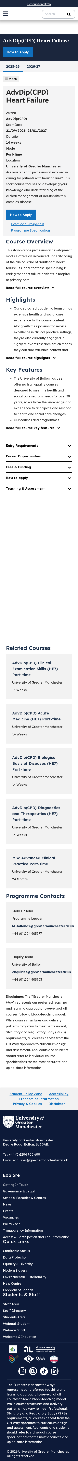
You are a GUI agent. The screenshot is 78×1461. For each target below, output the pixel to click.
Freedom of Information (39, 1099)
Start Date (14, 125)
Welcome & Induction (19, 1337)
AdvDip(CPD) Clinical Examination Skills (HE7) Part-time (35, 668)
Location (13, 160)
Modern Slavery (15, 1270)
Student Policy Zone (26, 1094)
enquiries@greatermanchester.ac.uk (41, 972)
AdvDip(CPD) (16, 119)
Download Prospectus (27, 224)
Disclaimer (57, 1104)
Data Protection (15, 1257)
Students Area (14, 1317)
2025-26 (13, 66)
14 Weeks (19, 734)
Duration (13, 137)
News (7, 1204)
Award (11, 113)
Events (8, 1211)
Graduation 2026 (39, 4)
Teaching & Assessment (25, 488)
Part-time (14, 154)
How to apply (17, 478)
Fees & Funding (18, 467)
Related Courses (28, 648)
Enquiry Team (22, 957)
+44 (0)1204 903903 (27, 979)
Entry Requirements (22, 445)
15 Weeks (19, 690)
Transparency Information (23, 1230)
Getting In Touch (15, 1185)
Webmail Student (16, 1324)
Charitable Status (16, 1251)
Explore (11, 1175)
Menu (11, 79)
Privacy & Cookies (27, 1104)
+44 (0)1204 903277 (27, 934)
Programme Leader (27, 918)
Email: (35, 1160)
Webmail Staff (14, 1330)
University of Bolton (27, 964)
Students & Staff (21, 1294)
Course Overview (29, 241)
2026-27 (33, 66)
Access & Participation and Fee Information (36, 1237)
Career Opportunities (23, 456)
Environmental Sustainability (24, 1277)
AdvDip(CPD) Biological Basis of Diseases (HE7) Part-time (35, 763)
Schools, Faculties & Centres (24, 1198)
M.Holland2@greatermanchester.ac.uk (43, 926)
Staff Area (11, 1304)
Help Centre (12, 1283)
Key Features (24, 369)
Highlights (20, 299)
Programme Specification (30, 230)
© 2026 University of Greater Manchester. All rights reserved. (38, 1454)
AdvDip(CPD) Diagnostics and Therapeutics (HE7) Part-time (36, 813)
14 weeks (13, 142)
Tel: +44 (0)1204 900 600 (21, 1154)
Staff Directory (14, 1311)
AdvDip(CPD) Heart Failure (36, 41)
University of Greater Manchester (33, 166)
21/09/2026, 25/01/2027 (26, 131)
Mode (10, 148)
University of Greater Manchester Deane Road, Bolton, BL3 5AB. (28, 1142)
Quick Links (16, 1241)
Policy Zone (11, 1224)
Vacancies (11, 1217)
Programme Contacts (35, 896)
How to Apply (18, 52)
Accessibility (59, 1094)
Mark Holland (22, 911)
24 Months (20, 879)
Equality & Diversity (18, 1264)
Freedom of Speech (18, 1290)
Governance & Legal (19, 1191)
